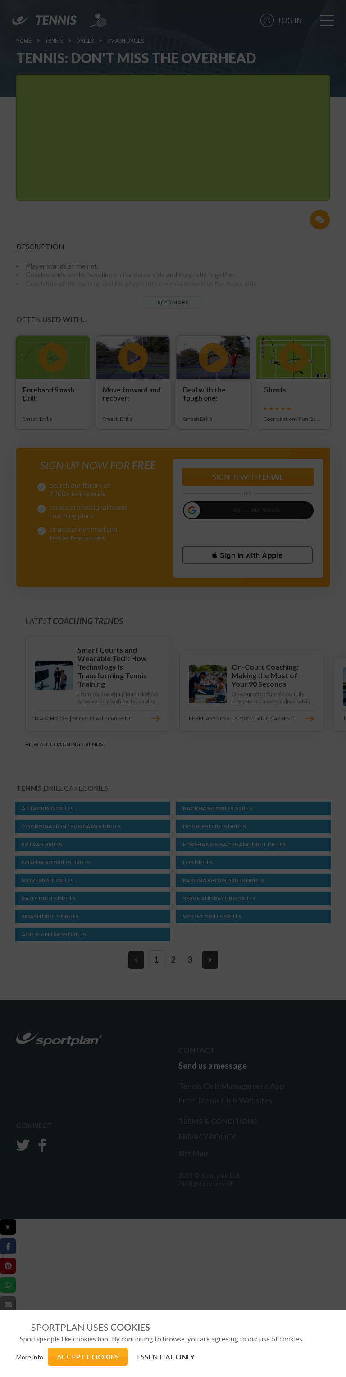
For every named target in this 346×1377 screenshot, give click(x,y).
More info (29, 1357)
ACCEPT (88, 1356)
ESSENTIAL (166, 1356)
